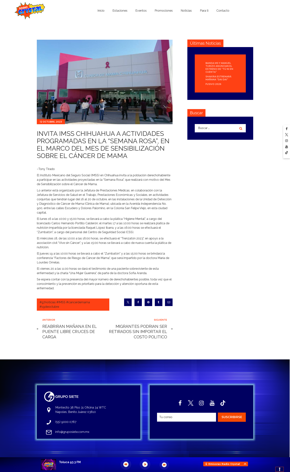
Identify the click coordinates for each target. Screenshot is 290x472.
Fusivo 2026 (213, 84)
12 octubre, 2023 (51, 121)
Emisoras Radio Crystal (224, 463)
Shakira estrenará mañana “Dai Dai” (218, 78)
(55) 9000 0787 (65, 422)
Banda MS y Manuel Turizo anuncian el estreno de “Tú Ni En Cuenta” (219, 67)
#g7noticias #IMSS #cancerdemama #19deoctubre (65, 304)
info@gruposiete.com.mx (72, 432)
